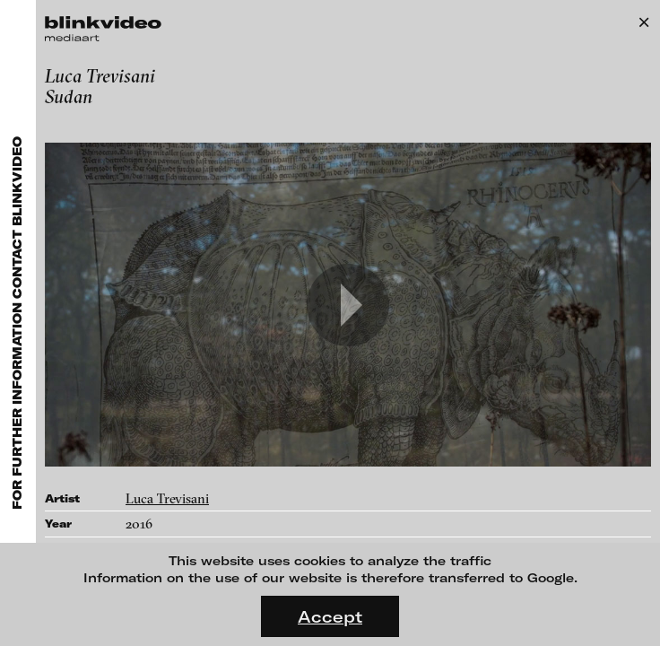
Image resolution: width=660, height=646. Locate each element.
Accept (330, 616)
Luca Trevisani (167, 498)
